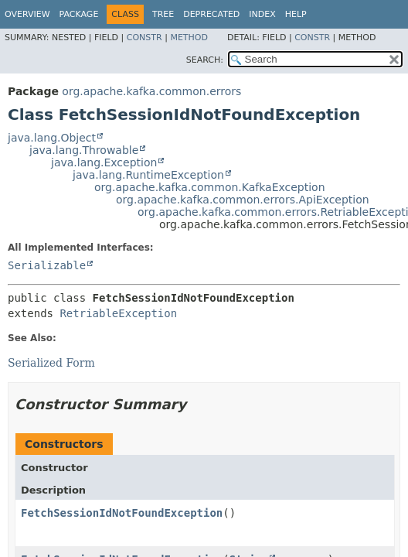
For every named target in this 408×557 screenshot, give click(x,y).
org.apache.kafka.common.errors (151, 91)
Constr (144, 37)
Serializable (47, 265)
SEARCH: (204, 60)
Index (262, 14)
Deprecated (211, 14)
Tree (163, 14)
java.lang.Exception (104, 162)
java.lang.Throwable (83, 150)
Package (79, 14)
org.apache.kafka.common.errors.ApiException (242, 199)
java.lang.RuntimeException (148, 175)
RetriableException (118, 313)
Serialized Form (51, 363)
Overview (27, 14)
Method (189, 37)
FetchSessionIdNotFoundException (122, 513)
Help (296, 14)
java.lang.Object (52, 138)
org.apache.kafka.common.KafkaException (209, 187)
